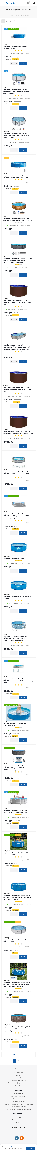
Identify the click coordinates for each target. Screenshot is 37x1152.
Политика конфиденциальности (18, 1083)
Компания (18, 1069)
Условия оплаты (18, 1094)
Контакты (18, 1085)
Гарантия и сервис (18, 1101)
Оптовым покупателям (18, 1080)
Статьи (18, 1117)
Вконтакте (17, 1138)
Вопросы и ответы (18, 1120)
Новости (18, 1122)
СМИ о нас (18, 1078)
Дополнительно (18, 1114)
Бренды (18, 1075)
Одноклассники (22, 1138)
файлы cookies (15, 1147)
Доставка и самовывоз (18, 1096)
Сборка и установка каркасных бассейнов (18, 1104)
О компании (18, 1073)
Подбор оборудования (18, 1107)
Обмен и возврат (18, 1099)
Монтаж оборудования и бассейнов (18, 1109)
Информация (18, 1090)
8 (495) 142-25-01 (18, 1127)
